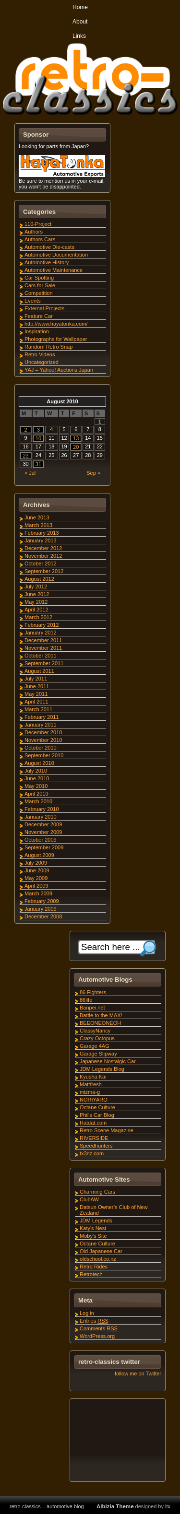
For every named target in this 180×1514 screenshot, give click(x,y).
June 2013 (36, 517)
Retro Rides (94, 1266)
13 (76, 438)
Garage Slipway (98, 1053)
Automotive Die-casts (49, 247)
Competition (38, 293)
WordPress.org (97, 1336)
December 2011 (43, 640)
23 (25, 455)
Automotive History (46, 262)
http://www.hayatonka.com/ (55, 324)
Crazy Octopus (97, 1038)
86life (86, 1000)
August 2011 (39, 671)
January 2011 (40, 725)
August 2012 (39, 579)
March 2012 (38, 617)
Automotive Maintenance (53, 270)
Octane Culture (97, 1107)
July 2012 (35, 586)
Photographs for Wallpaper (55, 339)
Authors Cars (39, 239)
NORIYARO (94, 1100)
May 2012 (36, 602)
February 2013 (41, 533)
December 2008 (43, 916)
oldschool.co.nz (98, 1259)
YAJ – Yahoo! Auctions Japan (58, 370)
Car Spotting (39, 278)
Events (32, 301)
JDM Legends (96, 1220)
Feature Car (38, 316)
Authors (33, 232)
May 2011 (36, 694)
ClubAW (89, 1199)
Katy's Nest (93, 1228)
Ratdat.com (93, 1123)
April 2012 (36, 609)
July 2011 (35, 678)
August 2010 (39, 763)
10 (38, 438)
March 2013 (38, 525)
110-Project (37, 224)
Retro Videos (39, 354)
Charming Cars (97, 1192)
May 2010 (36, 786)
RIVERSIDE (94, 1138)
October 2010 (40, 748)
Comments (99, 1328)
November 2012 (43, 556)
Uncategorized (41, 362)
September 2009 (43, 847)
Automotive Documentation (56, 255)
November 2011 (43, 648)
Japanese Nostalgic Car (108, 1061)
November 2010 (43, 740)
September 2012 (43, 571)
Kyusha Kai (93, 1077)
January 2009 (40, 909)
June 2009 (36, 870)
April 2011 (36, 701)
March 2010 (38, 801)
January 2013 (40, 540)
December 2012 (43, 548)
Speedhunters (96, 1146)
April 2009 (36, 886)
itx (167, 1506)
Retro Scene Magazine (106, 1130)
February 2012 (41, 625)
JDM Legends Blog (102, 1069)
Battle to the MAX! (101, 1015)
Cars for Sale (39, 285)
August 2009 (39, 855)
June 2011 (36, 686)
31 (38, 464)
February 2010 (41, 809)
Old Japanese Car (101, 1251)
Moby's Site (93, 1236)
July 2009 (35, 863)
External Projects (44, 308)
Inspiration (36, 331)
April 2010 (36, 794)
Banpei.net (92, 1007)
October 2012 (40, 563)
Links (79, 36)
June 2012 (36, 594)
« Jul (30, 473)
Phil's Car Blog (97, 1115)
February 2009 (41, 901)
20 (76, 447)
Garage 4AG (94, 1046)
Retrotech (91, 1274)
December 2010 (43, 732)
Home (80, 7)
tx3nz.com (92, 1153)
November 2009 (43, 832)
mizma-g (90, 1092)
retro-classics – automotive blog (47, 1506)
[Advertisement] (117, 1442)
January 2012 (40, 632)
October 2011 (40, 655)
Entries (94, 1321)
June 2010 (36, 778)
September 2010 (43, 755)
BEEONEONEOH (100, 1023)
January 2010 (40, 817)
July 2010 (35, 771)
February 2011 (41, 717)
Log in (87, 1313)
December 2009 (43, 824)
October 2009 (40, 840)
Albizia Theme (115, 1506)
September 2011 (43, 663)
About (79, 21)
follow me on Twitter (138, 1373)
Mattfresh (91, 1084)
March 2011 (38, 709)
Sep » (93, 473)
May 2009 (36, 878)
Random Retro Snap (48, 347)
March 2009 (38, 893)
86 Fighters (93, 992)
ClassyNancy (95, 1030)
